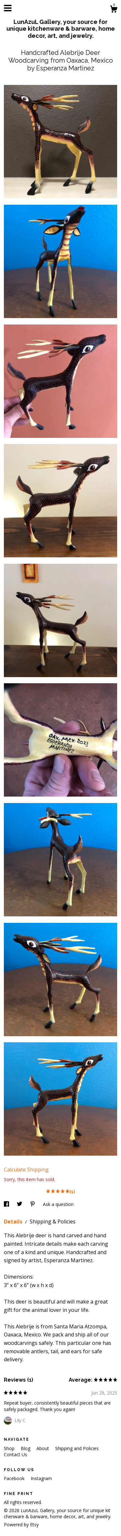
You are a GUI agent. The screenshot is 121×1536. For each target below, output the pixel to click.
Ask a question (58, 1204)
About (43, 1448)
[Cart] (113, 10)
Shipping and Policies (77, 1448)
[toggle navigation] (8, 8)
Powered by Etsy (21, 1524)
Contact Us (15, 1454)
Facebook (15, 1478)
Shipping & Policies (53, 1221)
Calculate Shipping (26, 1169)
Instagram (41, 1478)
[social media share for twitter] (20, 1204)
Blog (26, 1448)
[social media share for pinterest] (33, 1204)
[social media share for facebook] (7, 1204)
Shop (10, 1448)
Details (14, 1221)
